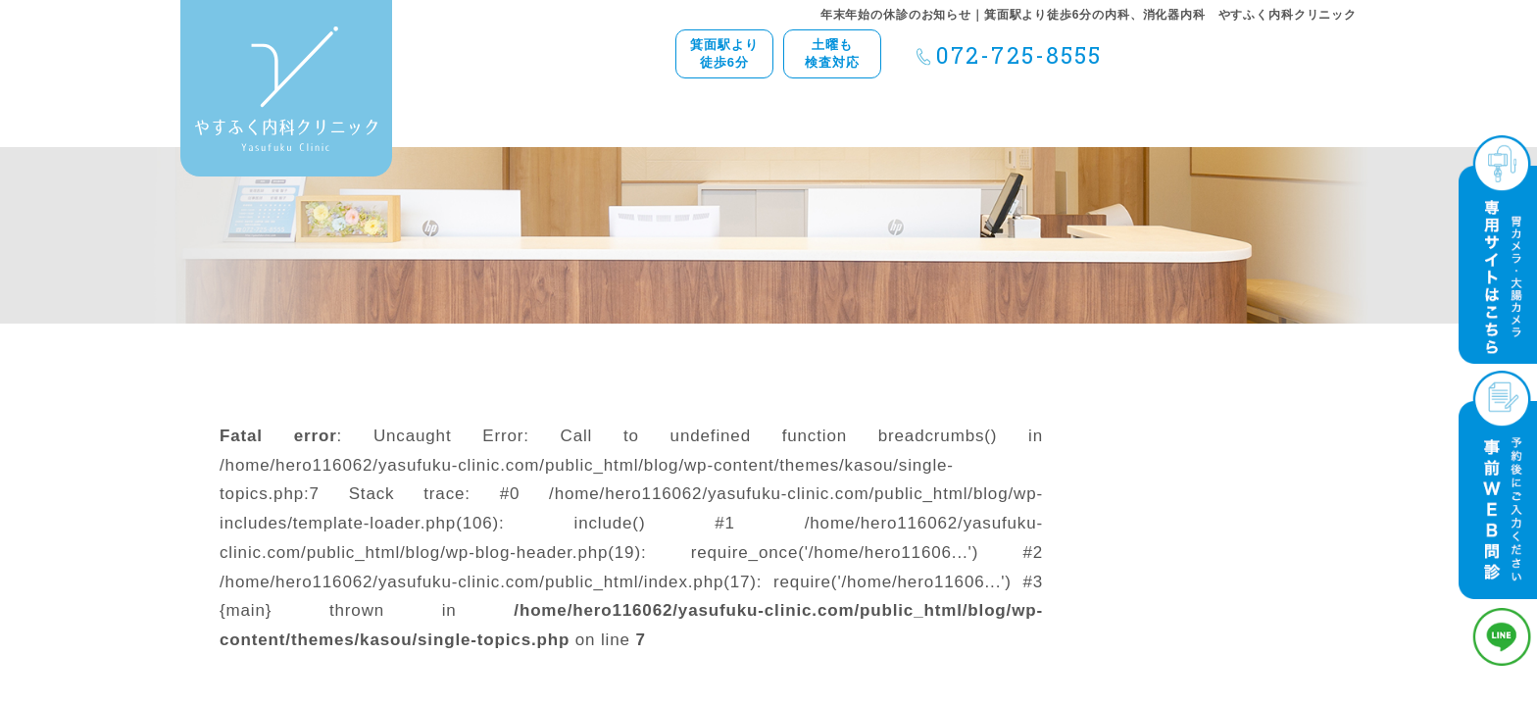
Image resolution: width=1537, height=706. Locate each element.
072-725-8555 (1019, 55)
